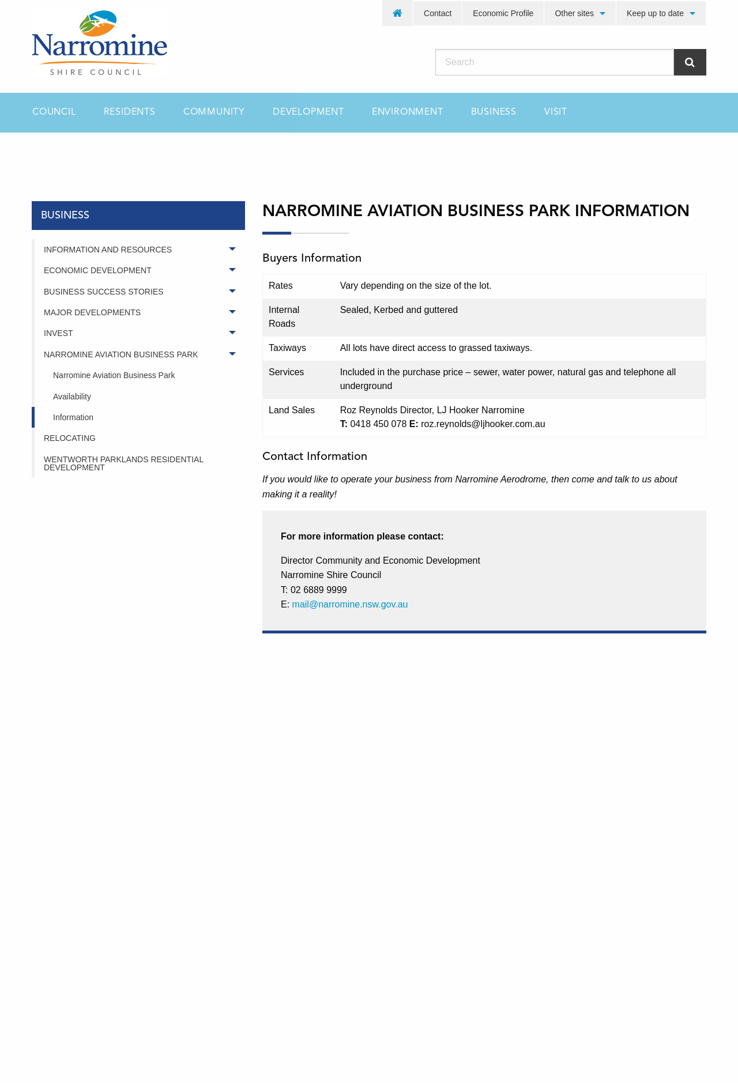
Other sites (574, 13)
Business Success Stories (103, 291)
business (104, 152)
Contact (437, 13)
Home (43, 152)
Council (54, 112)
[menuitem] (397, 13)
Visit (555, 112)
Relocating (70, 438)
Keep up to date (655, 13)
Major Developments (92, 312)
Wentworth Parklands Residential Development (124, 463)
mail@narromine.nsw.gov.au (350, 604)
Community (214, 112)
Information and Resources (108, 249)
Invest (58, 333)
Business (494, 112)
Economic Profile (503, 13)
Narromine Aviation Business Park (121, 354)
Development (308, 112)
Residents (130, 112)
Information (73, 417)
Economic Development (98, 270)
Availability (72, 396)
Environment (407, 112)
